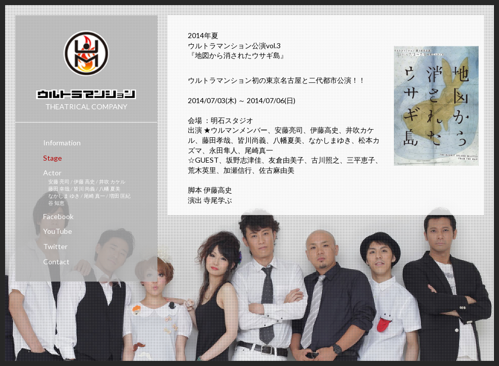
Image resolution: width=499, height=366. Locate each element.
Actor (52, 172)
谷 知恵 (56, 203)
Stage (52, 158)
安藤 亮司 (59, 181)
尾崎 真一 (95, 196)
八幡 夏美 (109, 189)
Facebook (58, 216)
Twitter (55, 246)
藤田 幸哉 (59, 189)
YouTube (57, 231)
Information (62, 142)
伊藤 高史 (85, 181)
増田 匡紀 (119, 196)
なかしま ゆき (64, 196)
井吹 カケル (112, 181)
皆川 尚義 (85, 189)
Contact (56, 261)
